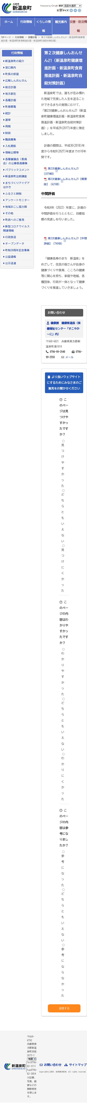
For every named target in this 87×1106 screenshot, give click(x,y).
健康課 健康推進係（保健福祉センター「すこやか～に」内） (63, 328)
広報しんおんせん (16, 80)
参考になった (63, 869)
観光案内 (61, 21)
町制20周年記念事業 (17, 250)
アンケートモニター (17, 200)
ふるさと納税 (13, 193)
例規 (8, 126)
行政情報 (26, 21)
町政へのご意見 (14, 219)
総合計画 (10, 87)
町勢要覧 (10, 106)
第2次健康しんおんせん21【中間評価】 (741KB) (65, 241)
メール (69, 357)
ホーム (8, 21)
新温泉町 (16, 8)
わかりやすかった (63, 672)
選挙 (8, 119)
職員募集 (10, 139)
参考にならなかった (63, 970)
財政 (8, 133)
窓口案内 (10, 67)
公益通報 (10, 256)
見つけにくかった (63, 568)
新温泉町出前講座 (16, 176)
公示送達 (10, 263)
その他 (9, 213)
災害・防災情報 (78, 26)
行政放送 (10, 237)
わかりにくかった (63, 776)
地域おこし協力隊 (16, 206)
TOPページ (6, 37)
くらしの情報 (43, 26)
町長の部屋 (12, 74)
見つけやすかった (63, 463)
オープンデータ (14, 243)
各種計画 (32, 37)
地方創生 (10, 93)
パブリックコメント (17, 169)
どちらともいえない (63, 516)
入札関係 (10, 146)
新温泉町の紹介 (14, 61)
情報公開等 (12, 152)
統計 (8, 113)
